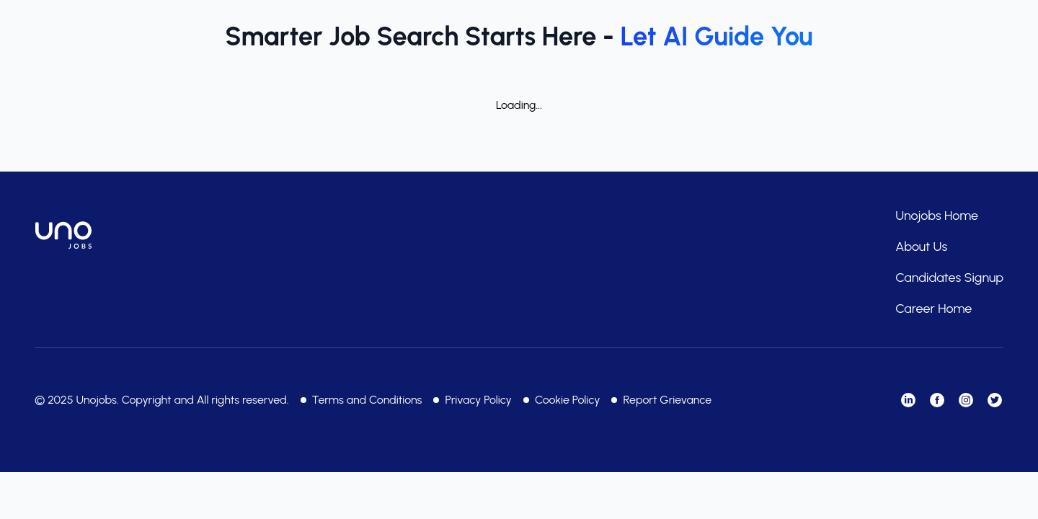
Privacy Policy (478, 400)
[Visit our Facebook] (937, 400)
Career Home (933, 308)
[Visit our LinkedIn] (908, 400)
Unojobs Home (936, 215)
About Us (921, 246)
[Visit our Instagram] (966, 400)
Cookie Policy (567, 400)
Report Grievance (667, 400)
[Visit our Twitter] (994, 400)
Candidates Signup (949, 277)
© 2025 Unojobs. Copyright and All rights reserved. (162, 400)
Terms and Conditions (367, 400)
